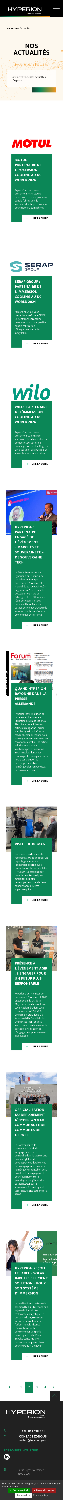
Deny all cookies (43, 1490)
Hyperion (12, 28)
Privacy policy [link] (40, 1495)
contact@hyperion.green (33, 1440)
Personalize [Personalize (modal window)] (23, 1495)
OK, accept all (19, 1490)
